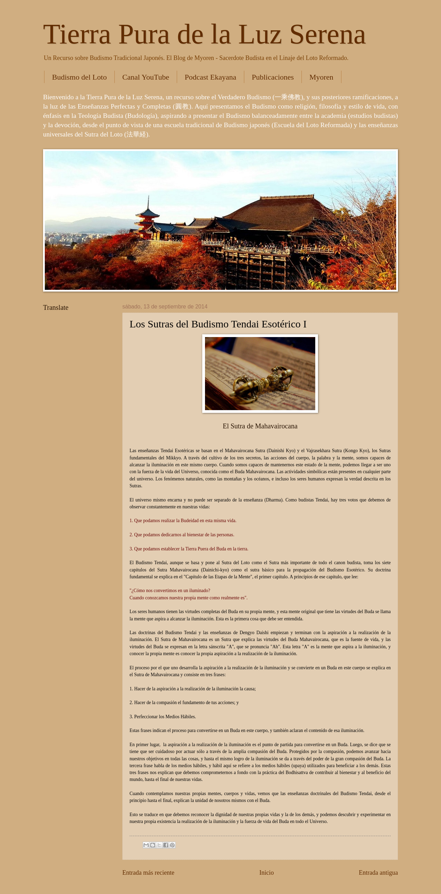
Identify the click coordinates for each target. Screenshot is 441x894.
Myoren (321, 77)
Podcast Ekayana (210, 77)
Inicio (266, 872)
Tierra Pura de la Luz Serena (204, 34)
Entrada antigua (378, 872)
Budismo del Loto (79, 77)
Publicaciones (273, 77)
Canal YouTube (145, 77)
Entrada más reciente (148, 872)
